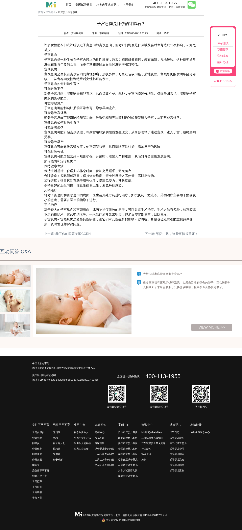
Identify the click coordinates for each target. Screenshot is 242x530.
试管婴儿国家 (177, 454)
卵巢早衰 (37, 437)
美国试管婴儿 (83, 4)
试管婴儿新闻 (177, 437)
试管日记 (174, 432)
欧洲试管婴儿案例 (128, 437)
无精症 (56, 432)
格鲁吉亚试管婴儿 (107, 4)
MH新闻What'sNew (151, 432)
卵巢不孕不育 (39, 476)
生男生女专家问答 (104, 459)
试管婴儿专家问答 (104, 448)
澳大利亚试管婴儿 (128, 476)
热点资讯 (146, 454)
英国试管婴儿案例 (128, 454)
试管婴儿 (50, 12)
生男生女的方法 (82, 437)
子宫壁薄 (37, 481)
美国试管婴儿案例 (128, 443)
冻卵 (143, 459)
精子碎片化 (59, 443)
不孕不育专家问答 (104, 454)
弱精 (55, 437)
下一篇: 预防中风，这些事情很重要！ (171, 234)
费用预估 (222, 49)
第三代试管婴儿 (178, 443)
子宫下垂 (37, 497)
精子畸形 (58, 459)
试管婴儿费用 (177, 448)
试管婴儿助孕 (177, 465)
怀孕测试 (222, 43)
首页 (68, 4)
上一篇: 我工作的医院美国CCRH (67, 234)
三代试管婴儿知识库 (152, 437)
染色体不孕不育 (40, 470)
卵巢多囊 (37, 459)
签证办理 (222, 62)
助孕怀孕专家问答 (104, 465)
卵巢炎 (36, 443)
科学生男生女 (81, 432)
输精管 (56, 448)
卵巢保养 (37, 448)
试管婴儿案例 (177, 470)
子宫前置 (37, 486)
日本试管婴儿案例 (128, 432)
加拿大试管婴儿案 (128, 470)
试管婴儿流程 (177, 459)
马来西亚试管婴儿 (128, 465)
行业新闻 (146, 448)
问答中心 (99, 432)
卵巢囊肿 (37, 454)
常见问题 (99, 437)
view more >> (211, 327)
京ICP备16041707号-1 (155, 515)
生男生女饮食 (81, 448)
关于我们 (128, 4)
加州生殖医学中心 (200, 432)
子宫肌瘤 (37, 492)
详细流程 (222, 55)
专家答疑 (99, 443)
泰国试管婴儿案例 (128, 448)
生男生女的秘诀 (82, 443)
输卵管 (36, 465)
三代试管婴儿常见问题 (153, 443)
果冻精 (56, 454)
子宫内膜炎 (38, 432)
